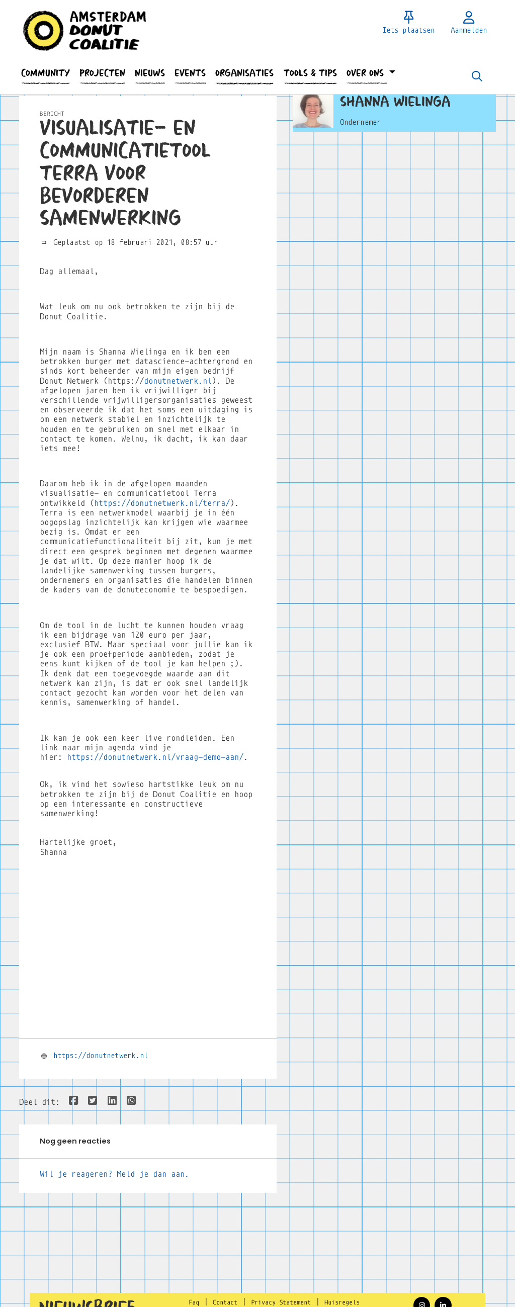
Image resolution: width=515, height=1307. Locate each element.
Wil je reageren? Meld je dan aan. (114, 1174)
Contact (225, 1302)
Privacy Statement (281, 1302)
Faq (194, 1302)
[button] (45, 73)
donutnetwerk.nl (178, 381)
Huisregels (342, 1302)
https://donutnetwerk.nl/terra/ (162, 503)
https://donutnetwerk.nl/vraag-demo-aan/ (155, 757)
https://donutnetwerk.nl (100, 1056)
